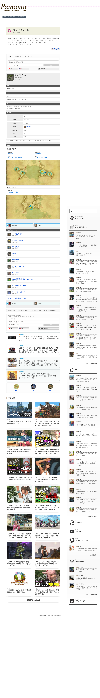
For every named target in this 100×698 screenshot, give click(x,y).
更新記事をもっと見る (33, 600)
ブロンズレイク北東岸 (47, 156)
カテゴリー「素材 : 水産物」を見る (17, 298)
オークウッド (19, 153)
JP (11, 68)
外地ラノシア (11, 187)
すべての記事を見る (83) (91, 516)
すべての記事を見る (92, 555)
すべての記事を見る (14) (91, 594)
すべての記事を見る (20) (91, 363)
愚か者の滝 (47, 153)
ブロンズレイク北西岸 (19, 191)
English (56, 49)
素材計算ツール (44, 68)
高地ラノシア (11, 149)
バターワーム (28, 127)
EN (22, 68)
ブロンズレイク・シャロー (19, 156)
